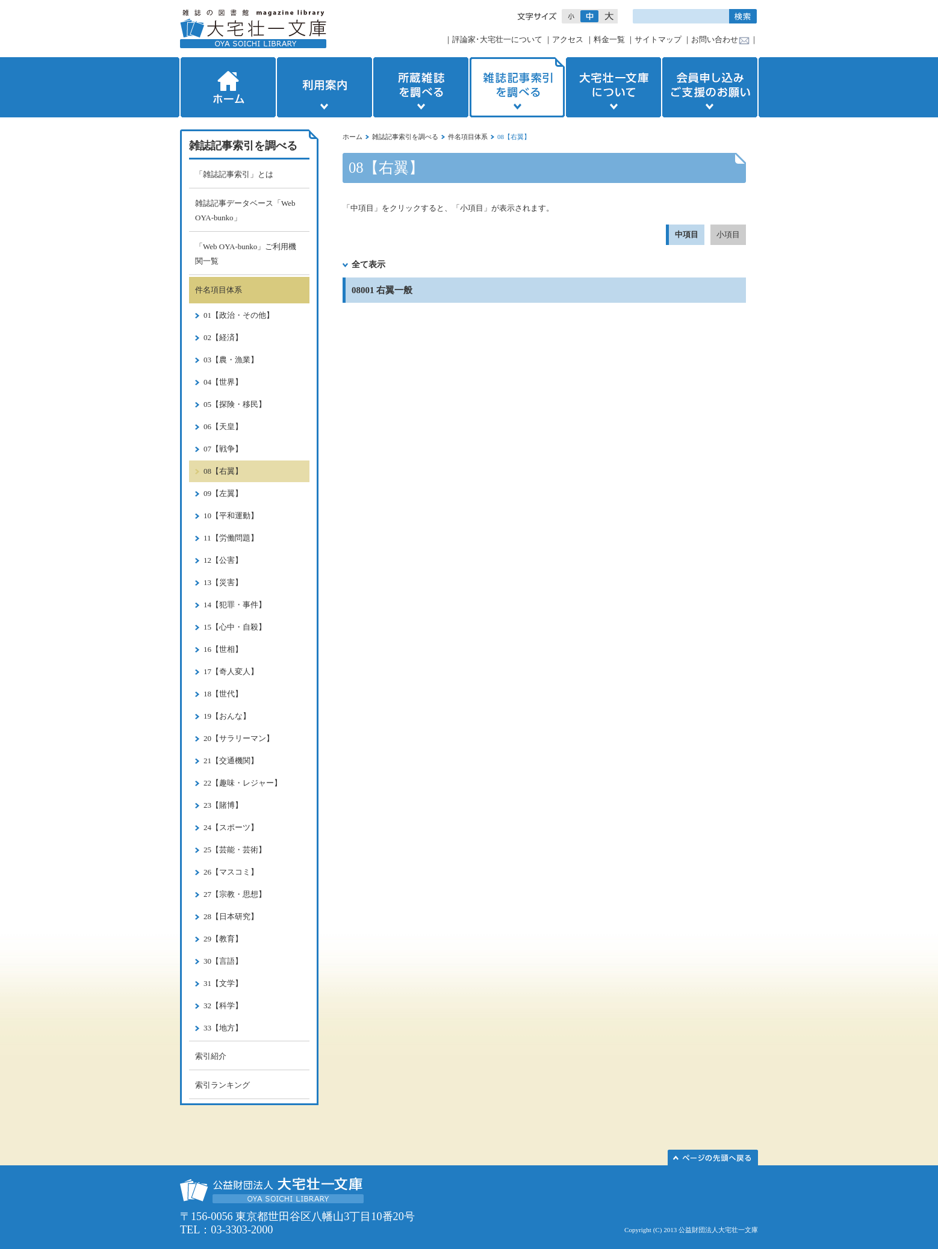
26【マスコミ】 (230, 871)
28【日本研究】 (230, 916)
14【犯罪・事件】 (234, 604)
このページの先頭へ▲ (713, 1157)
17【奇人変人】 (230, 671)
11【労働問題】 (230, 537)
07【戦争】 (223, 448)
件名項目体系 (468, 136)
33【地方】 (223, 1027)
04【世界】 (223, 381)
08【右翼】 (223, 471)
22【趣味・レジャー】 (242, 782)
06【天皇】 (223, 426)
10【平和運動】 (230, 515)
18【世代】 (223, 693)
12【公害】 (223, 560)
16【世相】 (223, 649)
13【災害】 (223, 582)
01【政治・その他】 (238, 315)
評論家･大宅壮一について (497, 39)
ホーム (227, 87)
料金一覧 (609, 39)
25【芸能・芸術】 (234, 849)
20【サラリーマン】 (238, 738)
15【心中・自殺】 (234, 626)
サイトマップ (658, 39)
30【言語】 (223, 960)
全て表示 (368, 264)
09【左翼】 (223, 493)
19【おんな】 (226, 716)
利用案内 (324, 87)
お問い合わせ (714, 39)
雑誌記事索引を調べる (517, 87)
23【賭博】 (223, 805)
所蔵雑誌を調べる (421, 87)
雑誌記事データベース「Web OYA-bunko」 (245, 210)
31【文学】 (223, 983)
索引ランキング (222, 1084)
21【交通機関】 (230, 760)
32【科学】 (223, 1005)
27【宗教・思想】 (234, 894)
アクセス (567, 39)
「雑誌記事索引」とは (234, 174)
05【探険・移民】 (234, 404)
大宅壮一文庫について (613, 87)
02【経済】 (223, 337)
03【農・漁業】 (230, 359)
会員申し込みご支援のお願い (711, 87)
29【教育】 (223, 938)
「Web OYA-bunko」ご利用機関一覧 (245, 253)
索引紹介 (210, 1056)
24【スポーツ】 (230, 827)
